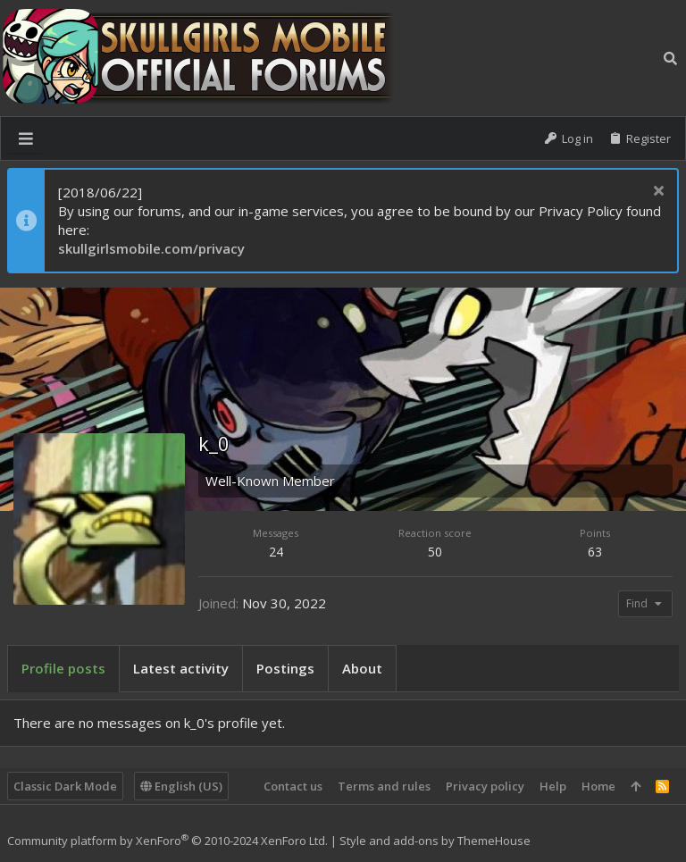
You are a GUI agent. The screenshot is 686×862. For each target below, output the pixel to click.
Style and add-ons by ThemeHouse (435, 841)
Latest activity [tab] (181, 668)
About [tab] (362, 668)
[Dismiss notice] (656, 192)
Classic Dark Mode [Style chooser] (65, 786)
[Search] (670, 58)
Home (598, 786)
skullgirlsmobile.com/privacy (151, 248)
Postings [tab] (285, 668)
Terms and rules (384, 786)
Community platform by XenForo (167, 841)
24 (276, 551)
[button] (26, 138)
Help (553, 786)
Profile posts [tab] (63, 668)
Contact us (293, 786)
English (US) (181, 786)
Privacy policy (485, 786)
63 (595, 551)
